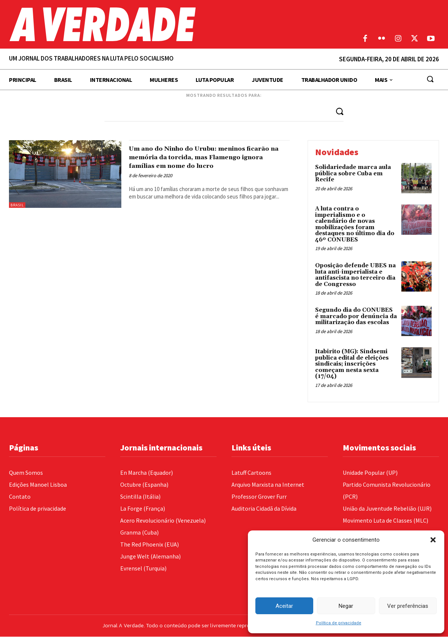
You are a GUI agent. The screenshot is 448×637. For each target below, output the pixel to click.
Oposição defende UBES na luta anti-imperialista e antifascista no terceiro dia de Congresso (355, 275)
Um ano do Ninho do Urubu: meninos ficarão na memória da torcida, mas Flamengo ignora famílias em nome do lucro (206, 161)
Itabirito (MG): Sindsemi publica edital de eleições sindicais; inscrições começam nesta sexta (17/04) (352, 365)
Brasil (17, 205)
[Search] (339, 111)
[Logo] (168, 24)
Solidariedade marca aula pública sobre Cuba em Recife (353, 174)
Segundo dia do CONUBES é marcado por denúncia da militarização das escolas (356, 316)
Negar (346, 606)
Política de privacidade (338, 623)
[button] (433, 540)
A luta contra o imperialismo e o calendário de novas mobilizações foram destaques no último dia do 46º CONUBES (354, 225)
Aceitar (284, 606)
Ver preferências (407, 606)
